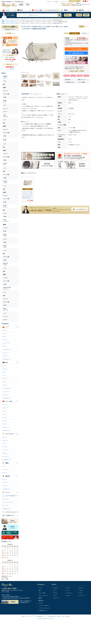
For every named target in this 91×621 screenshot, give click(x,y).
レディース (5, 108)
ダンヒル (55, 593)
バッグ (4, 81)
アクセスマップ (64, 1)
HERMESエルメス (4, 77)
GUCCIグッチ (4, 140)
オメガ (66, 588)
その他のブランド (7, 359)
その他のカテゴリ (42, 610)
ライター (5, 213)
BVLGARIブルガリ (5, 264)
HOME (23, 616)
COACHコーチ (4, 164)
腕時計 (4, 87)
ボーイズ (5, 111)
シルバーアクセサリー (43, 605)
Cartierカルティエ (5, 115)
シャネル (5, 339)
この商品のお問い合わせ (76, 53)
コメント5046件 (10, 61)
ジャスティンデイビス (8, 502)
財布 (4, 84)
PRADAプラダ (4, 246)
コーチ (4, 336)
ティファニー (6, 450)
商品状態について (85, 33)
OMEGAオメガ (4, 101)
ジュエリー (5, 90)
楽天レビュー (10, 64)
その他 (4, 97)
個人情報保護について (41, 616)
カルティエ (5, 369)
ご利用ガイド (49, 1)
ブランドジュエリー (42, 595)
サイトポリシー (30, 616)
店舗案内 (57, 1)
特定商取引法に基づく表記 (54, 616)
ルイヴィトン (6, 355)
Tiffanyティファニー (5, 220)
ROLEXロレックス (5, 309)
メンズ (4, 105)
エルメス (5, 330)
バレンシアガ (6, 343)
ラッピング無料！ (81, 82)
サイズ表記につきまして (69, 82)
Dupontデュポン (4, 235)
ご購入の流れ (67, 79)
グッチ (4, 333)
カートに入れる (76, 49)
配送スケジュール (81, 79)
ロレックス (55, 598)
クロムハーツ (6, 499)
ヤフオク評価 (10, 55)
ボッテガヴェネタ (7, 349)
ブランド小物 (6, 94)
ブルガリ (5, 385)
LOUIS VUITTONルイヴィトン (6, 288)
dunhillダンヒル (4, 206)
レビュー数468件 (10, 68)
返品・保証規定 (66, 616)
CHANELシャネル (4, 182)
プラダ (4, 346)
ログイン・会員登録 (75, 1)
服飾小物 (40, 600)
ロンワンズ (5, 505)
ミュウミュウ (6, 352)
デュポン (80, 593)
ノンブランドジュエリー (44, 608)
